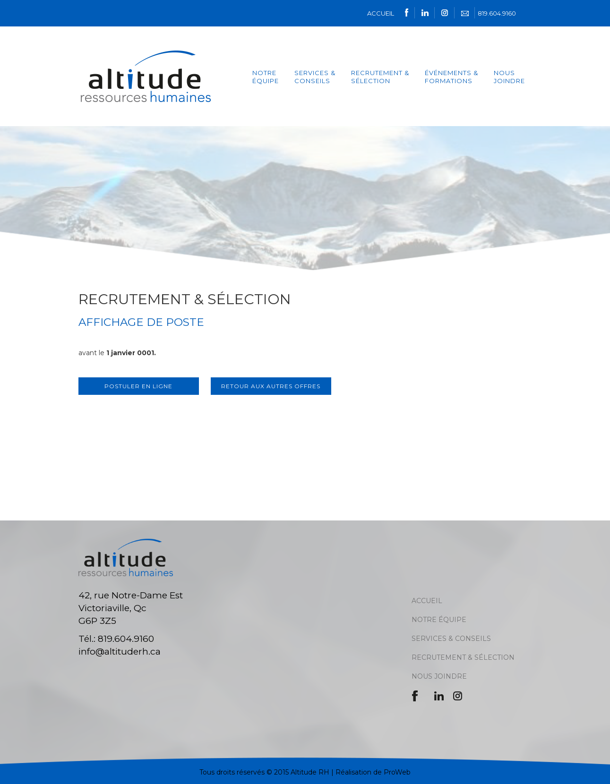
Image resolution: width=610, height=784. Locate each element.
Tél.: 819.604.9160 (116, 638)
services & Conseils (314, 77)
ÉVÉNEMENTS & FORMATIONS (451, 77)
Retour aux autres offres (270, 386)
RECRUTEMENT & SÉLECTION (463, 657)
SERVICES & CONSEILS (451, 638)
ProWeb (397, 772)
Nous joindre (509, 77)
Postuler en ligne (138, 386)
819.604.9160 (497, 13)
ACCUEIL (380, 13)
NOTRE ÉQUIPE (265, 77)
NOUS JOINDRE (439, 676)
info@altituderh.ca (119, 651)
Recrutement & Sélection (380, 77)
